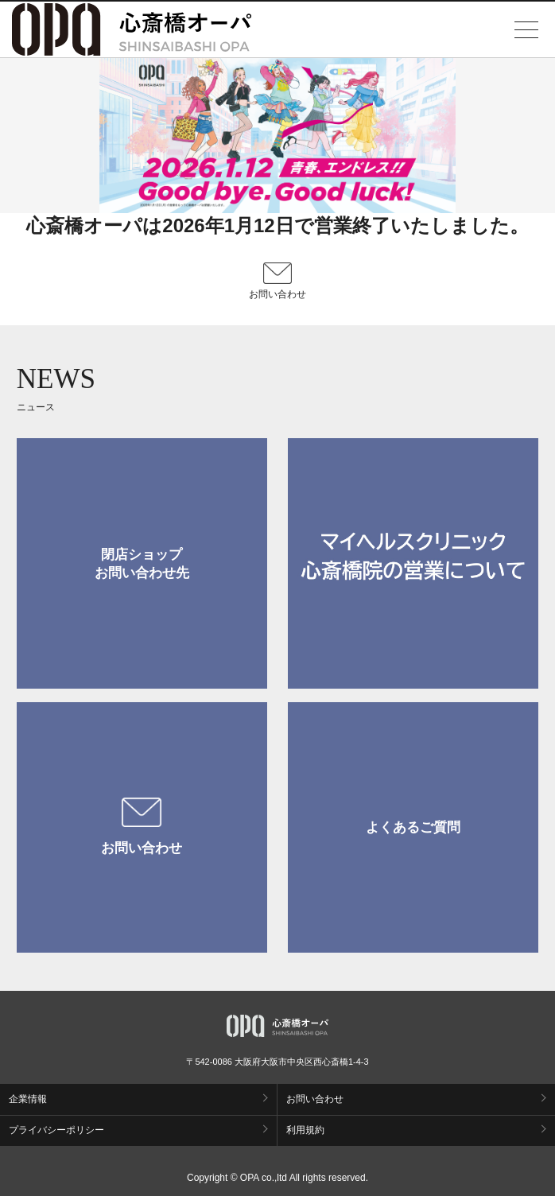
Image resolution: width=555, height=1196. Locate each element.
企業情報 (28, 1099)
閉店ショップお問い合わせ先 (142, 564)
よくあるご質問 (413, 827)
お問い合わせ (141, 827)
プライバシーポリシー (56, 1130)
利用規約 (305, 1130)
